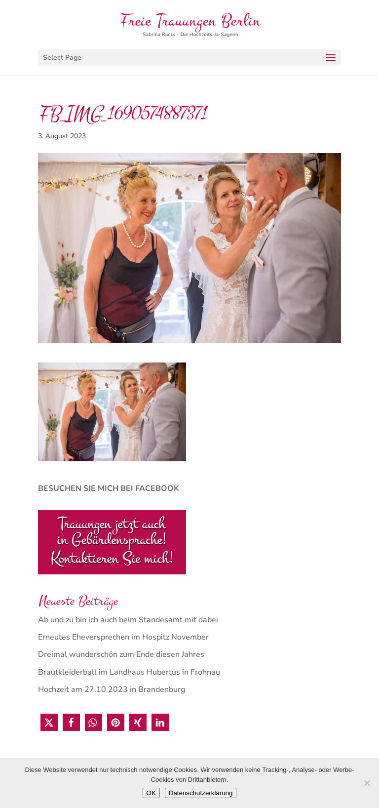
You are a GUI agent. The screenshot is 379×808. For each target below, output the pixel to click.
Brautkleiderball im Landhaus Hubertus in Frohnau (129, 672)
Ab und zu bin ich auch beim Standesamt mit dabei (128, 619)
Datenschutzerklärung (201, 793)
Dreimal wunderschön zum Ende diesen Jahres (121, 654)
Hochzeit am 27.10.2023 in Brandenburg (111, 689)
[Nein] (367, 783)
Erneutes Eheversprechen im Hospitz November (123, 637)
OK (151, 793)
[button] (49, 722)
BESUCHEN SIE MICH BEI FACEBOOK (108, 488)
